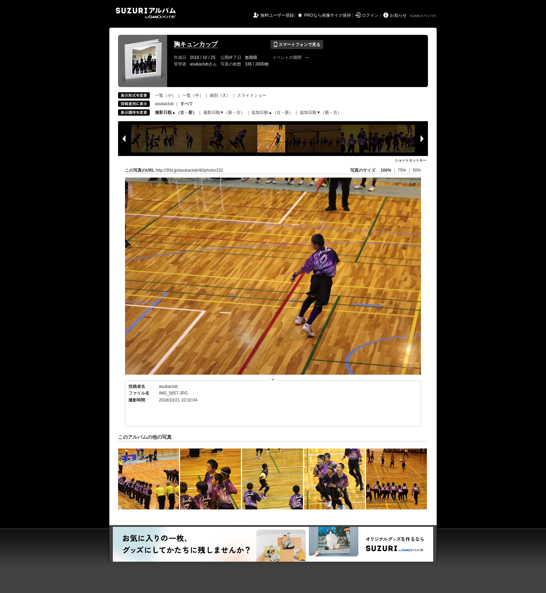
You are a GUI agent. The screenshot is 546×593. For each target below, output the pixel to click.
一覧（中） (192, 95)
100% (386, 170)
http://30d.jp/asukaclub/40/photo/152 (189, 170)
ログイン (370, 15)
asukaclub (164, 103)
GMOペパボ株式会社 (424, 16)
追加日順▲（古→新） (272, 112)
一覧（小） (165, 95)
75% (402, 170)
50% (417, 170)
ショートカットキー (410, 160)
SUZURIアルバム (145, 13)
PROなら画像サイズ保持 (327, 15)
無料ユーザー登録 (277, 15)
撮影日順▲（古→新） (176, 112)
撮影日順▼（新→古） (224, 112)
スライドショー (251, 95)
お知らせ (398, 15)
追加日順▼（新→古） (321, 112)
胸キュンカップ (196, 44)
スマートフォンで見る (296, 44)
